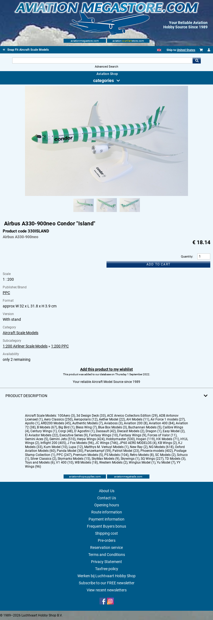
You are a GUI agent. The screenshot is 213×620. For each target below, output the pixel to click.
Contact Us (106, 498)
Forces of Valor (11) (162, 435)
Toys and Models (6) (40, 462)
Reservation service (106, 547)
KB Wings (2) (167, 443)
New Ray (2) (139, 447)
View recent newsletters (107, 590)
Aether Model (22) (112, 419)
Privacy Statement (106, 561)
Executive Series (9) (73, 435)
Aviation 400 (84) (161, 423)
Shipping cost (106, 533)
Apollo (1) (32, 423)
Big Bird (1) (66, 427)
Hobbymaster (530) (120, 439)
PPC (6, 293)
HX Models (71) (167, 439)
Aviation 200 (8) (136, 423)
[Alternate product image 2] (106, 212)
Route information (106, 512)
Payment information (106, 519)
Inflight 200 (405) (53, 443)
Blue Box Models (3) (112, 427)
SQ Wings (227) (152, 459)
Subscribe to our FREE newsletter (106, 583)
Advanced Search (106, 66)
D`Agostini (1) (84, 431)
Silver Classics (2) (43, 459)
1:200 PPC (60, 346)
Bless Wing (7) (86, 427)
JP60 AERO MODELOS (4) (137, 443)
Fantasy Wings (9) (132, 435)
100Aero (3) (66, 416)
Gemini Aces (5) (36, 439)
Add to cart (158, 264)
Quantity (186, 256)
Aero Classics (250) (58, 419)
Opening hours (106, 505)
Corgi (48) (65, 431)
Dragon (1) (153, 431)
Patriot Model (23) (125, 451)
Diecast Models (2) (130, 431)
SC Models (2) (165, 455)
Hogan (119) (145, 439)
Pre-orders (106, 540)
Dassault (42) (106, 431)
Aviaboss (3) (113, 423)
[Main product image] (106, 195)
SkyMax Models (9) (105, 459)
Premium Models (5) (88, 455)
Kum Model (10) (55, 447)
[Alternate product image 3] (129, 212)
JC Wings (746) (106, 443)
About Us (106, 491)
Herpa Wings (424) (91, 439)
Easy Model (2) (173, 431)
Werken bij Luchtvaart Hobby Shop (106, 576)
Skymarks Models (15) (74, 459)
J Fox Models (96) (80, 443)
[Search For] (102, 60)
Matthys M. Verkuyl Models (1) (106, 447)
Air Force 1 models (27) (168, 419)
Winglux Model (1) (142, 462)
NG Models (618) (161, 447)
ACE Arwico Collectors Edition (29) (132, 416)
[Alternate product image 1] (83, 212)
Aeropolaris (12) (86, 419)
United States (186, 50)
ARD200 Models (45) (56, 423)
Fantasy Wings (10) (103, 435)
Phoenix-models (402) (156, 451)
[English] (159, 50)
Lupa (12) (76, 447)
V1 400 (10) (64, 462)
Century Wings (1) (43, 431)
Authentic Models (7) (87, 423)
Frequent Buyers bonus (106, 526)
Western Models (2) (113, 462)
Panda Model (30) (70, 451)
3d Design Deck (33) (91, 416)
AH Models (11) (137, 419)
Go (197, 60)
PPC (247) (64, 455)
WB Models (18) (86, 462)
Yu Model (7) (166, 462)
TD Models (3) (175, 459)
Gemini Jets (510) (62, 439)
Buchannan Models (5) (144, 427)
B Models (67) (47, 427)
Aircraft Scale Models (20, 333)
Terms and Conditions (106, 554)
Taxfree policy (106, 569)
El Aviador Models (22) (41, 435)
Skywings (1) (130, 459)
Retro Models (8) (142, 455)
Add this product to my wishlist (106, 369)
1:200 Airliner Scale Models (25, 346)
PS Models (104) (116, 455)
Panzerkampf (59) (97, 451)
